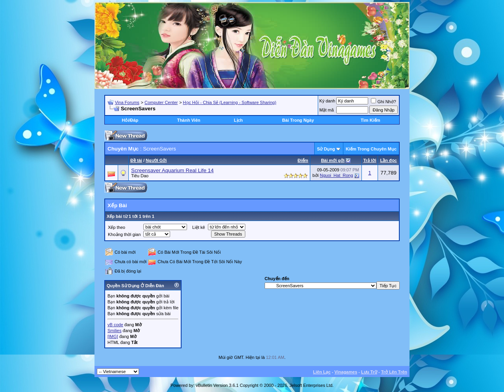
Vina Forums (127, 102)
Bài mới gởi (333, 160)
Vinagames (345, 372)
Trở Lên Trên (394, 372)
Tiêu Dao (139, 175)
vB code (115, 324)
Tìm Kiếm (370, 120)
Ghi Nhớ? (383, 101)
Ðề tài (136, 160)
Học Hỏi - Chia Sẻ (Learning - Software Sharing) (229, 102)
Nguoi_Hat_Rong (336, 175)
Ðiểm (303, 160)
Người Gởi (156, 160)
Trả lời (369, 160)
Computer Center (161, 102)
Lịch (238, 120)
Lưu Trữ (369, 372)
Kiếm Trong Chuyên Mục (371, 149)
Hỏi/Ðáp (130, 120)
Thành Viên (188, 120)
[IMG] (112, 336)
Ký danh (327, 100)
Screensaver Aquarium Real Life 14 (172, 170)
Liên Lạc (322, 372)
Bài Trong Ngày (298, 120)
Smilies (114, 330)
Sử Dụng (326, 149)
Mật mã (326, 110)
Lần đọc (388, 160)
